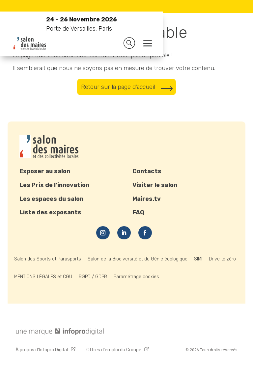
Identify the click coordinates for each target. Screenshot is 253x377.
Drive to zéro (222, 259)
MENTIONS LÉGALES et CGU (43, 277)
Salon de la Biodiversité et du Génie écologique (137, 259)
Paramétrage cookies (136, 277)
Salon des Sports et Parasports (47, 259)
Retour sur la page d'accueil (118, 87)
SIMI (198, 259)
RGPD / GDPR (93, 277)
